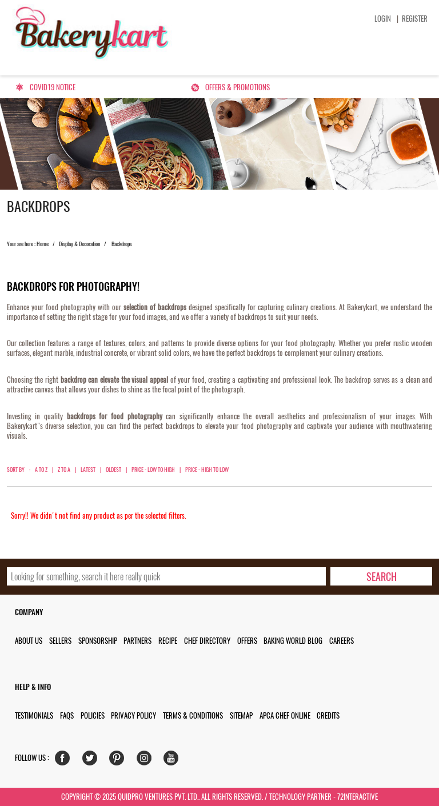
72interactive (357, 796)
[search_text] (166, 576)
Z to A (64, 470)
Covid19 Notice (52, 87)
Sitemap (241, 715)
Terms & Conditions (193, 715)
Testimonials (34, 715)
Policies (93, 715)
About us (28, 640)
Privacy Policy (133, 715)
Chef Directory (207, 640)
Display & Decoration (79, 244)
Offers (247, 640)
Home (43, 244)
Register (415, 18)
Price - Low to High (153, 470)
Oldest (113, 470)
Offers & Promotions (237, 87)
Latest (88, 470)
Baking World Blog (293, 640)
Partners (137, 640)
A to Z (41, 470)
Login (382, 18)
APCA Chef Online (285, 715)
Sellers (60, 640)
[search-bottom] (381, 576)
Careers (341, 640)
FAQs (67, 715)
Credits (328, 715)
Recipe (167, 640)
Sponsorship (97, 640)
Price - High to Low (207, 470)
